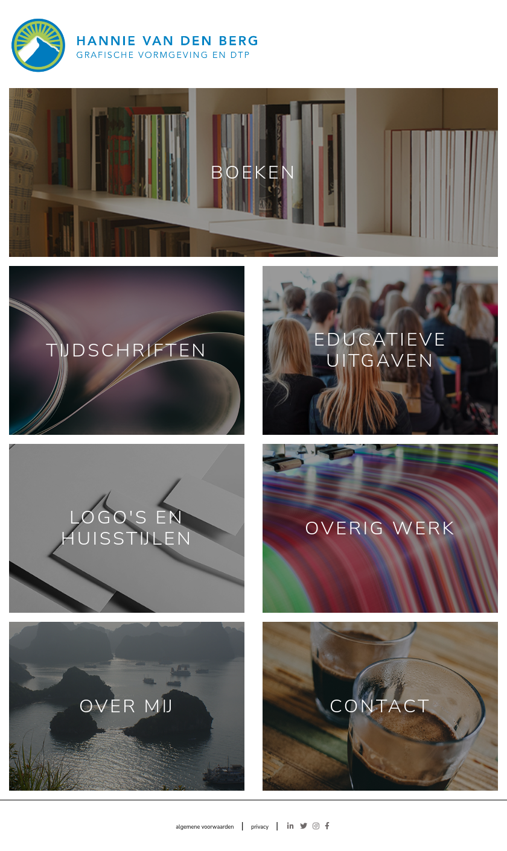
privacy (260, 826)
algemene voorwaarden (205, 826)
